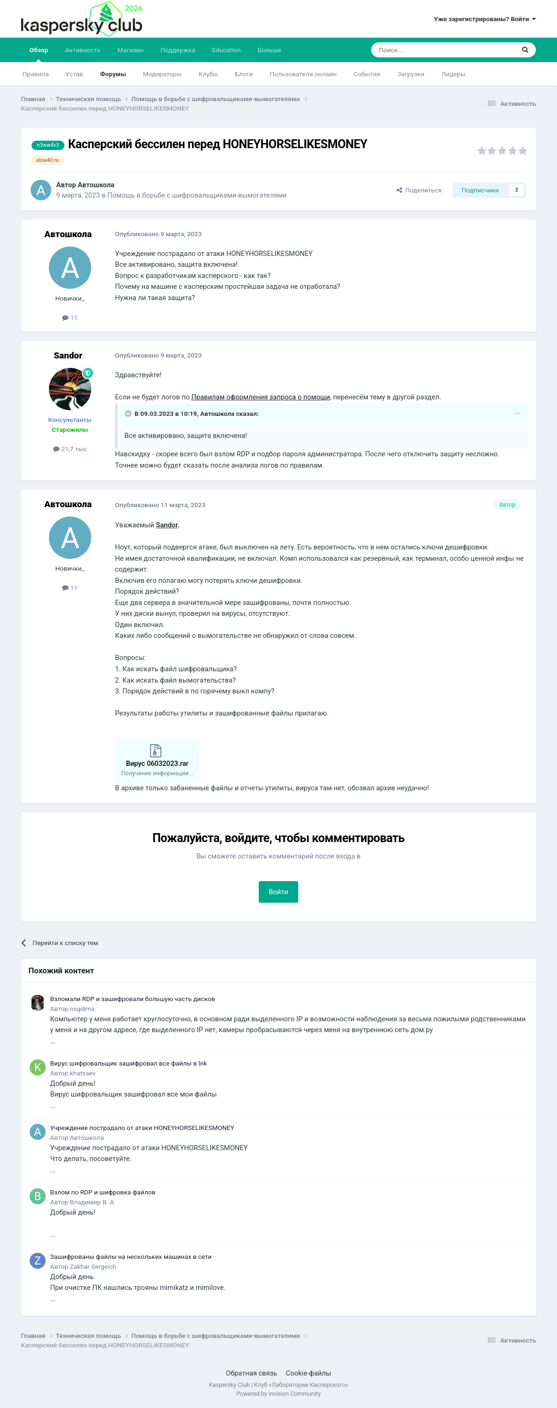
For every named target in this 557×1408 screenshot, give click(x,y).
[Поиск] (420, 49)
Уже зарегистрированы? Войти (485, 19)
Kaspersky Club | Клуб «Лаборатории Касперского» (278, 1384)
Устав (74, 74)
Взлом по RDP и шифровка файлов (103, 1192)
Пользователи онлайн (303, 74)
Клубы (208, 74)
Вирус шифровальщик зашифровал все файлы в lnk (128, 1063)
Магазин (130, 50)
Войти (278, 892)
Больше (269, 50)
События (367, 74)
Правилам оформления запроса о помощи (260, 397)
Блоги (244, 74)
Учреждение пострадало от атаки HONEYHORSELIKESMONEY (142, 1127)
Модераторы (162, 74)
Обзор (39, 54)
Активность (83, 50)
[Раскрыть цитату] (129, 413)
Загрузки (410, 74)
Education (226, 50)
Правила (36, 74)
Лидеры (453, 74)
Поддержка (177, 50)
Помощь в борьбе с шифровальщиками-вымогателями (196, 195)
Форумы (113, 74)
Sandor (166, 525)
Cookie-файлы (308, 1373)
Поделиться (419, 190)
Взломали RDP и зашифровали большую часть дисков (132, 998)
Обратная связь (251, 1373)
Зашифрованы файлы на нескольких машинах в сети (131, 1256)
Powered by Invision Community (278, 1393)
